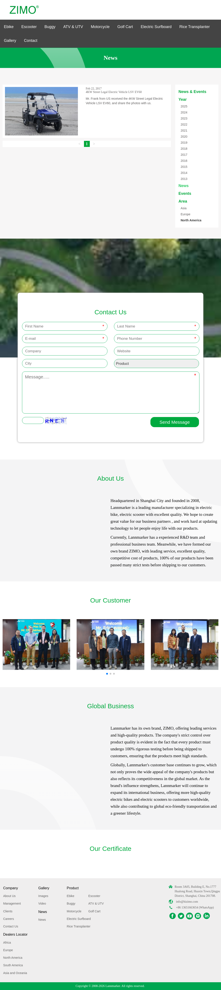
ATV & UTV (73, 27)
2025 (184, 106)
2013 (184, 179)
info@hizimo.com (187, 901)
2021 (184, 130)
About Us (9, 896)
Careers (8, 919)
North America (191, 220)
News (183, 186)
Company (10, 888)
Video (42, 903)
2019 (184, 142)
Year (182, 99)
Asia (183, 208)
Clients (8, 911)
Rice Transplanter (194, 27)
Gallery (10, 40)
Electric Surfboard (156, 27)
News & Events (192, 92)
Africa (7, 942)
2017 (184, 154)
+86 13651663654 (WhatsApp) (195, 907)
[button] (107, 674)
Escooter (29, 27)
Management (12, 903)
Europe (185, 214)
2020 (184, 136)
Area (182, 201)
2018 (184, 148)
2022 (184, 124)
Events (184, 193)
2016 (184, 160)
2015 (184, 166)
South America (13, 965)
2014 (184, 173)
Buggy (49, 27)
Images (43, 896)
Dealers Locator (15, 934)
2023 (184, 118)
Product (73, 888)
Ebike (9, 27)
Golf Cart (125, 27)
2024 (184, 112)
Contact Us (10, 926)
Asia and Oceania (15, 973)
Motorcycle (100, 27)
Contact (30, 40)
